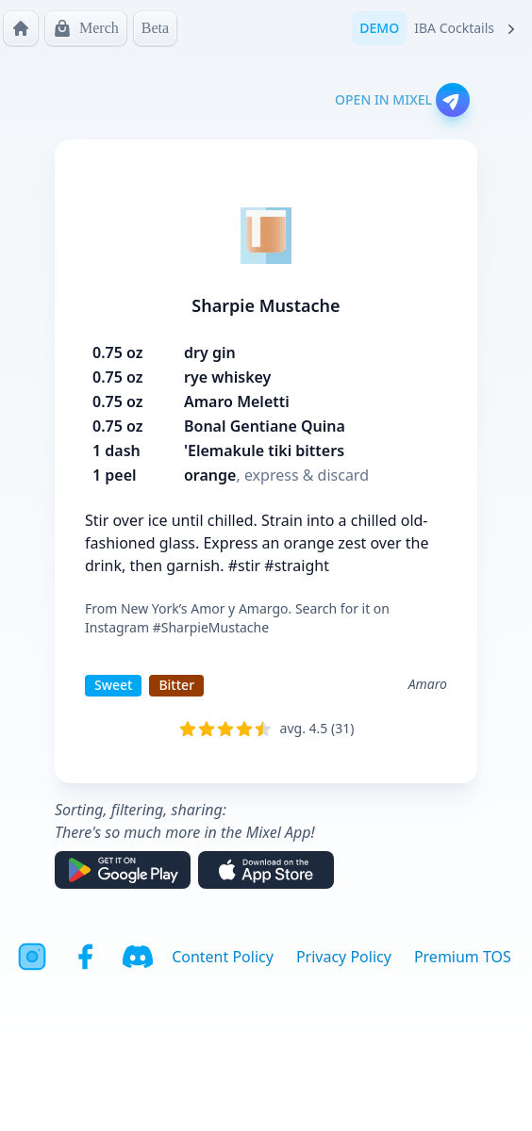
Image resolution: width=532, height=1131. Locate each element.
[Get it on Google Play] (123, 870)
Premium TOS (462, 956)
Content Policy (223, 956)
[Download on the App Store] (266, 870)
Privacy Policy (343, 956)
